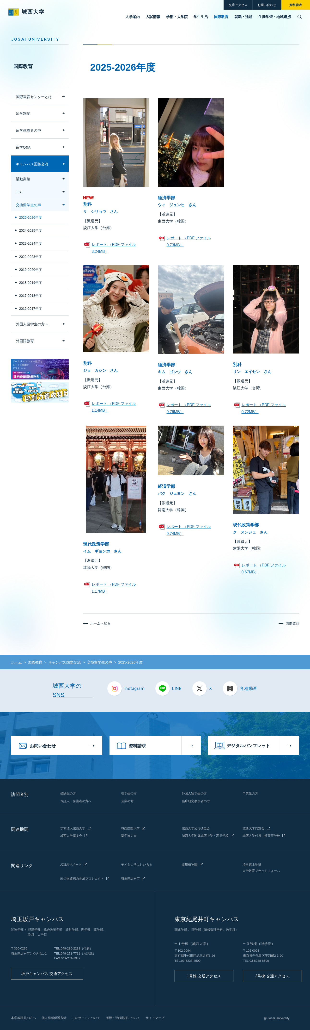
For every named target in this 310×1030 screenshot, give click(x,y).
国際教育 (23, 66)
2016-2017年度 (30, 308)
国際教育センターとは (34, 97)
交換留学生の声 (28, 205)
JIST (19, 192)
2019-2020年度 (30, 270)
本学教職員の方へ (23, 1018)
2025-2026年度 (30, 217)
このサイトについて (86, 1018)
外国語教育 (25, 341)
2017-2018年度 (30, 296)
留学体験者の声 (28, 130)
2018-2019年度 (30, 283)
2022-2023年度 (30, 257)
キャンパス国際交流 (32, 164)
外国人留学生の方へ (32, 324)
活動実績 (23, 179)
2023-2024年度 (30, 243)
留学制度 (23, 114)
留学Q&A (23, 147)
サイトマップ (155, 1018)
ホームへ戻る (100, 623)
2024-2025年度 (30, 230)
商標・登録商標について (123, 1018)
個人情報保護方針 (54, 1018)
